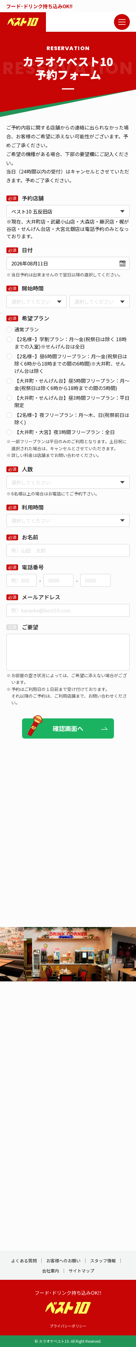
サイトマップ (81, 1271)
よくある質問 (24, 1261)
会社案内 (50, 1271)
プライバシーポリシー (68, 1325)
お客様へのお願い (63, 1261)
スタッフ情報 (103, 1261)
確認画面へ (68, 728)
